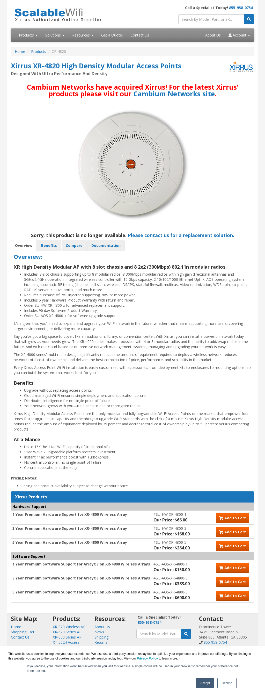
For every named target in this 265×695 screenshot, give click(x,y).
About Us (213, 35)
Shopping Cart (22, 631)
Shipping (101, 637)
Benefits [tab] (49, 245)
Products (28, 35)
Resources (82, 35)
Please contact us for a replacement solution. (181, 235)
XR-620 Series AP (67, 631)
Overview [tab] (23, 245)
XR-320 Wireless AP (69, 626)
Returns (100, 642)
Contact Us (139, 35)
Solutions (54, 35)
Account (239, 35)
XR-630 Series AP (67, 637)
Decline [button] (227, 683)
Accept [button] (205, 683)
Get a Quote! (112, 35)
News (99, 631)
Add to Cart (232, 517)
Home (20, 51)
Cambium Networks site (174, 93)
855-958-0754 (241, 7)
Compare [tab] (74, 245)
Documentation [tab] (106, 245)
